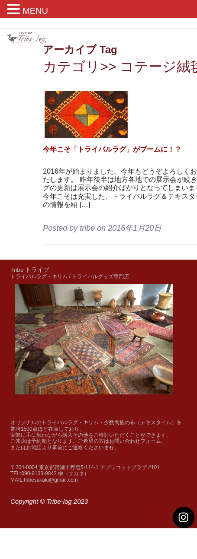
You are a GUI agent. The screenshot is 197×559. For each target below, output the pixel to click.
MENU (35, 11)
